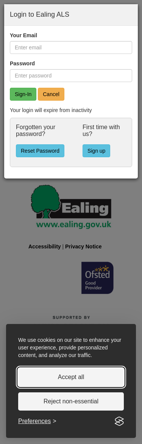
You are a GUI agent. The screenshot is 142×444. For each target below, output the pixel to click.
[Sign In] (23, 94)
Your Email (23, 35)
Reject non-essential (71, 401)
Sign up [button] (96, 151)
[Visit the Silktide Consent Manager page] (119, 421)
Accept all (71, 377)
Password (22, 63)
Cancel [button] (51, 94)
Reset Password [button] (40, 151)
